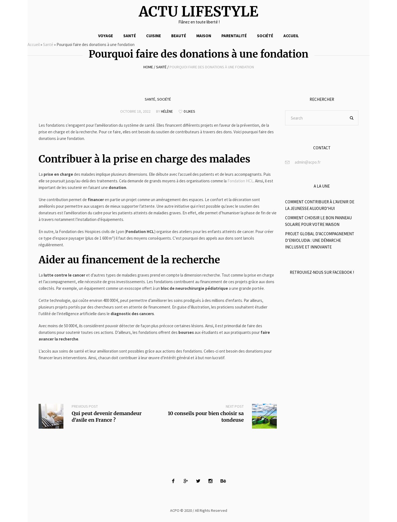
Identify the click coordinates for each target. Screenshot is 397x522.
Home (148, 66)
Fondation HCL (240, 180)
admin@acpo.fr (308, 162)
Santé (48, 44)
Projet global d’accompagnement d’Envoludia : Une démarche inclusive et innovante (319, 240)
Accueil (34, 44)
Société (164, 99)
